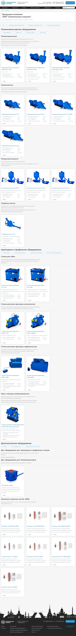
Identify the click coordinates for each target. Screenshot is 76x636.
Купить (4, 80)
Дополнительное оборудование (53, 25)
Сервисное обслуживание (37, 626)
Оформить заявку (70, 2)
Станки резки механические (20, 251)
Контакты (57, 7)
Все (3, 25)
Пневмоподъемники (7, 32)
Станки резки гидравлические (36, 251)
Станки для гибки (6, 251)
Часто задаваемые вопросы (53, 625)
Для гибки (5, 445)
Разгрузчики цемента (30, 32)
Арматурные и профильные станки (35, 25)
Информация (47, 7)
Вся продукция (13, 625)
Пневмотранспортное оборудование (16, 25)
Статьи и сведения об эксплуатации (54, 626)
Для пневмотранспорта (16, 445)
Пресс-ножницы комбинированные (54, 251)
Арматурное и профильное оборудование (18, 628)
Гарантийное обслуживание (37, 625)
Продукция (15, 7)
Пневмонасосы (18, 32)
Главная (2, 625)
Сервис (24, 7)
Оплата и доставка (35, 7)
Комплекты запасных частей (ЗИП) (32, 445)
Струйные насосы (43, 32)
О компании (5, 7)
